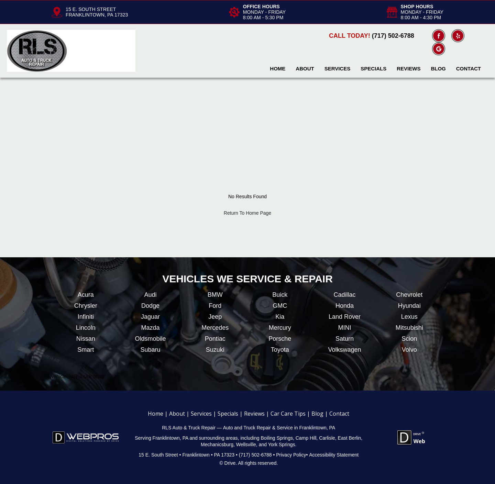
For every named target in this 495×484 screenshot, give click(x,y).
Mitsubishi (409, 327)
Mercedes (215, 327)
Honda (345, 305)
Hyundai (409, 305)
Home (277, 68)
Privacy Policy (291, 455)
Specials (373, 68)
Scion (409, 338)
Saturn (345, 338)
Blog (438, 68)
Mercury (280, 327)
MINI (344, 327)
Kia (279, 316)
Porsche (279, 338)
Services (337, 68)
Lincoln (86, 327)
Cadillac (344, 294)
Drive (230, 463)
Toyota (280, 349)
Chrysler (85, 305)
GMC (280, 305)
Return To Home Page (247, 213)
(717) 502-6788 (393, 35)
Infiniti (86, 316)
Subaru (150, 349)
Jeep (215, 316)
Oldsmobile (150, 338)
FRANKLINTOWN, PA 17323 (97, 15)
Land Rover (345, 316)
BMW (215, 294)
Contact (468, 68)
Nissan (85, 338)
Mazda (150, 327)
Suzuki (215, 349)
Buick (279, 294)
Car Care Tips (288, 413)
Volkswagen (344, 349)
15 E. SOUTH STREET (91, 9)
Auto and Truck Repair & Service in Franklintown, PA (279, 427)
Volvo (409, 349)
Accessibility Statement (334, 455)
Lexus (409, 316)
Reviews (408, 68)
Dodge (150, 305)
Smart (85, 349)
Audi (150, 294)
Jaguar (150, 316)
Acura (86, 294)
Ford (215, 305)
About (305, 68)
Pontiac (215, 338)
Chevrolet (409, 294)
